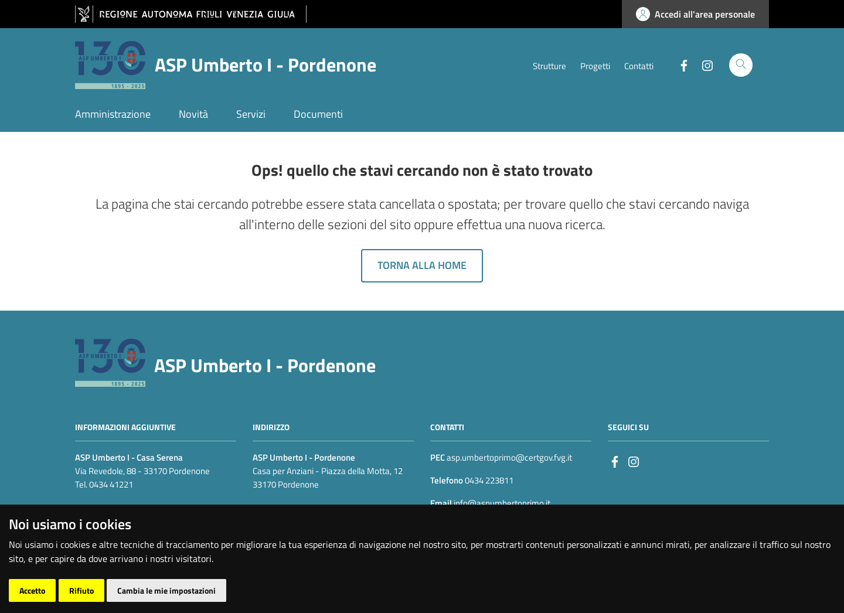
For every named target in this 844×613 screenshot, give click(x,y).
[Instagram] (702, 64)
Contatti (639, 66)
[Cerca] (741, 65)
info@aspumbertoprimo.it (501, 503)
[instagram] (634, 461)
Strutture (549, 66)
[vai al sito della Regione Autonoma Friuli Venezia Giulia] (191, 14)
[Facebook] (679, 64)
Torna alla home (422, 265)
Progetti (595, 66)
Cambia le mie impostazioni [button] (166, 590)
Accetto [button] (32, 590)
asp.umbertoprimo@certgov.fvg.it (509, 457)
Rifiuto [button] (81, 590)
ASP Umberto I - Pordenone (265, 365)
